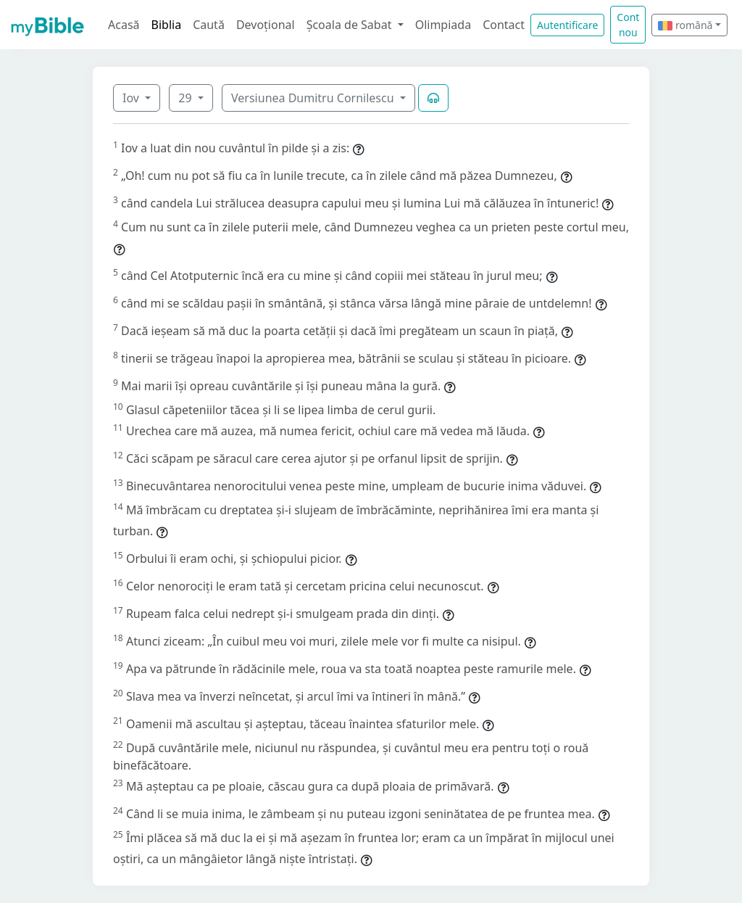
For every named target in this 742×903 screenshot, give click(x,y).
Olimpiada (443, 25)
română (685, 25)
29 (186, 98)
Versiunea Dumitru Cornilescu (314, 98)
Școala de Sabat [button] (351, 25)
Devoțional (265, 25)
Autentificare (567, 25)
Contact (504, 25)
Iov (132, 98)
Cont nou (628, 24)
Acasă (124, 25)
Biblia (166, 25)
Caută (209, 25)
